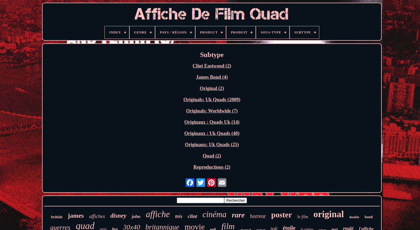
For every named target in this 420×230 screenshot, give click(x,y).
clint (192, 216)
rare (238, 215)
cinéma (214, 214)
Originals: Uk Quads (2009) (212, 99)
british (56, 217)
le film (302, 216)
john (136, 216)
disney (118, 215)
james (76, 215)
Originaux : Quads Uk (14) (211, 122)
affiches (97, 216)
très (178, 216)
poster (281, 214)
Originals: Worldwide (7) (212, 111)
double (354, 217)
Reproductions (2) (211, 167)
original (328, 214)
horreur (258, 216)
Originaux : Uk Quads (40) (211, 133)
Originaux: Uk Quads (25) (212, 144)
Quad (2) (212, 156)
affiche (158, 214)
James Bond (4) (212, 77)
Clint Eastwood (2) (212, 66)
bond (369, 217)
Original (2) (212, 88)
